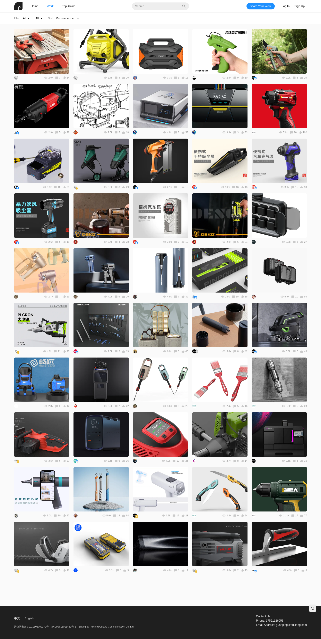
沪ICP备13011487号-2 (63, 626)
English (29, 618)
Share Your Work (260, 6)
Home (34, 6)
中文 (17, 618)
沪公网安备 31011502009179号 (31, 626)
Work (50, 6)
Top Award (69, 6)
